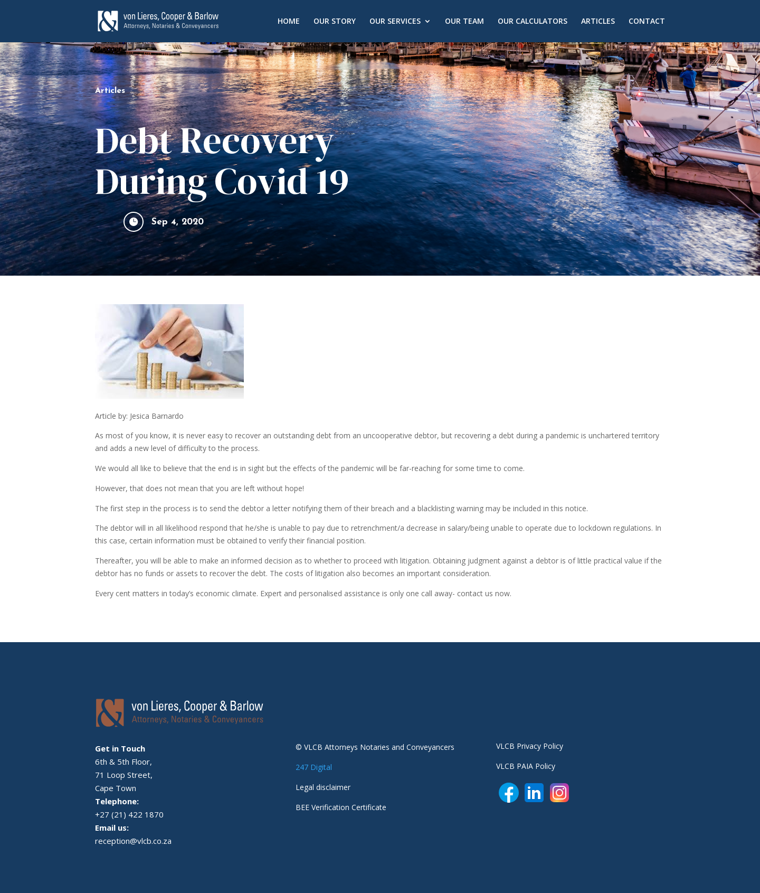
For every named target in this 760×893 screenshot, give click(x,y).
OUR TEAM (464, 21)
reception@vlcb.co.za (133, 840)
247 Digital (314, 767)
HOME (289, 21)
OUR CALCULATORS (532, 21)
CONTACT (647, 21)
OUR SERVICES (395, 21)
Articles (110, 91)
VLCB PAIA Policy (525, 766)
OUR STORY (335, 21)
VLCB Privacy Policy (529, 746)
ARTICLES (598, 21)
